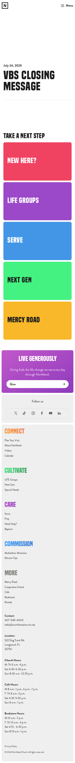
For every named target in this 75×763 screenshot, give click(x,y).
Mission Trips (11, 558)
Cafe (7, 592)
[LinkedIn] (59, 413)
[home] (5, 5)
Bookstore (10, 597)
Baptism (9, 529)
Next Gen (10, 485)
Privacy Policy (11, 746)
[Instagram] (33, 413)
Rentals (8, 602)
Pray (7, 519)
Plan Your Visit (12, 440)
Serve (7, 514)
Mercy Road (11, 582)
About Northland (13, 445)
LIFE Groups (11, 480)
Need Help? (11, 524)
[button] (66, 5)
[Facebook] (42, 413)
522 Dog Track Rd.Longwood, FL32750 (15, 644)
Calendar (9, 456)
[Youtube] (50, 413)
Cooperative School (14, 587)
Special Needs (12, 490)
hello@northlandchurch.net (20, 625)
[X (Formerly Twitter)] (15, 413)
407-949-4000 (14, 620)
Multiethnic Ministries (16, 553)
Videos (8, 450)
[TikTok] (24, 413)
